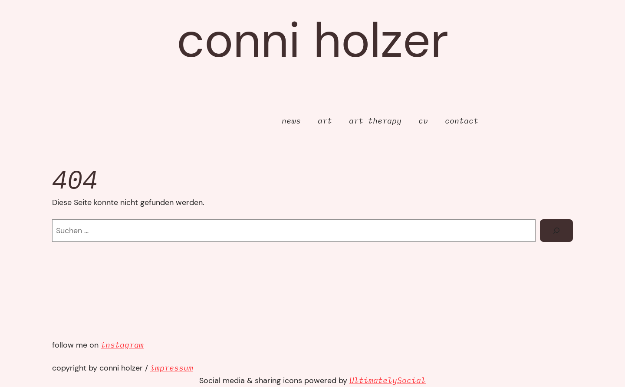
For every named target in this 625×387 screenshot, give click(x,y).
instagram (122, 345)
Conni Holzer (312, 40)
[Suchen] (556, 230)
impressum (171, 368)
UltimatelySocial (387, 380)
